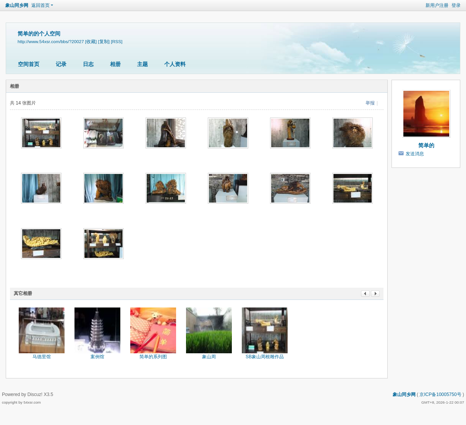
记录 (61, 64)
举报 (370, 103)
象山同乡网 (16, 5)
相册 (115, 64)
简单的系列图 (153, 356)
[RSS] (116, 41)
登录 (456, 5)
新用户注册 (437, 5)
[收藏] (91, 41)
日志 (88, 64)
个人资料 (175, 64)
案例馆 (97, 356)
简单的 (426, 145)
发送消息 (415, 153)
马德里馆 (41, 356)
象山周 (209, 356)
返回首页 (40, 5)
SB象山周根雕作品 (265, 356)
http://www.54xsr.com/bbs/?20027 (51, 41)
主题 (142, 64)
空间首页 (28, 64)
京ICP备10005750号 (440, 394)
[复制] (104, 41)
